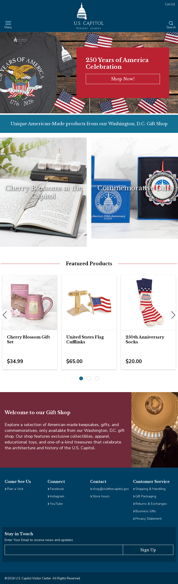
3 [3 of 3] (97, 378)
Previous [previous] (6, 315)
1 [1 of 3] (81, 378)
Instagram (57, 496)
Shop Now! (123, 79)
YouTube (56, 504)
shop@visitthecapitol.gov (110, 489)
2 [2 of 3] (89, 378)
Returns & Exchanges (151, 504)
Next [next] (172, 315)
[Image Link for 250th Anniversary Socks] (148, 302)
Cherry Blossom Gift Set (28, 339)
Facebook (57, 489)
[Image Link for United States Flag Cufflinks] (89, 302)
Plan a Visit (15, 489)
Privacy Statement (148, 518)
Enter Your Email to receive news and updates (39, 540)
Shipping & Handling (150, 489)
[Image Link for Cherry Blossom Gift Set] (29, 302)
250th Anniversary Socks (145, 339)
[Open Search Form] (171, 25)
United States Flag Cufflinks (85, 339)
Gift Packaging (145, 496)
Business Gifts (145, 511)
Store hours (101, 496)
